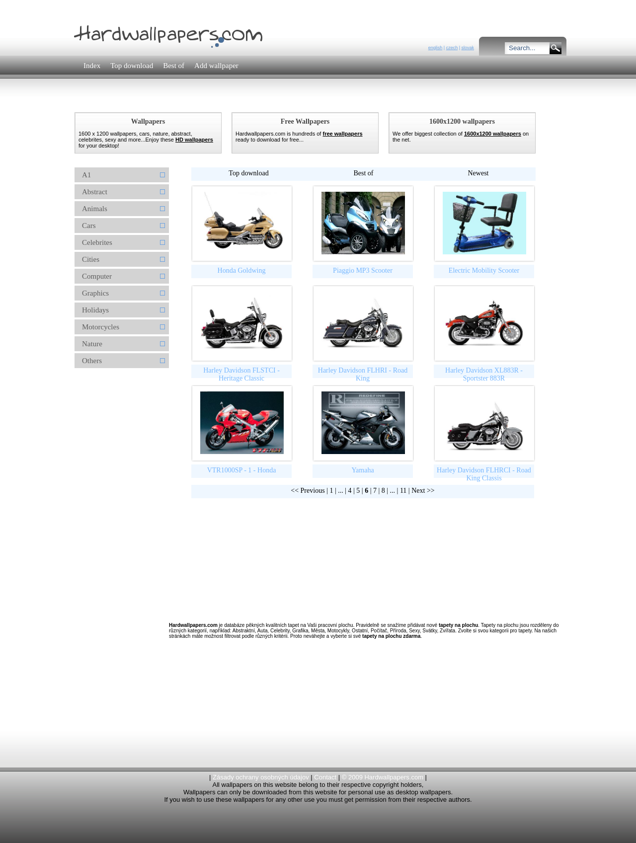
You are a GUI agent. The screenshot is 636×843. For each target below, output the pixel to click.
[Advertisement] (253, 101)
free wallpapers (342, 134)
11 (403, 490)
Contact (325, 777)
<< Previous (307, 490)
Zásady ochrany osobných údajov (261, 777)
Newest (478, 173)
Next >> (423, 490)
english (435, 47)
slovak (467, 47)
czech (452, 47)
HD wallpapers (194, 140)
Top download (248, 173)
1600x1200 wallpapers (492, 134)
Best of (363, 173)
